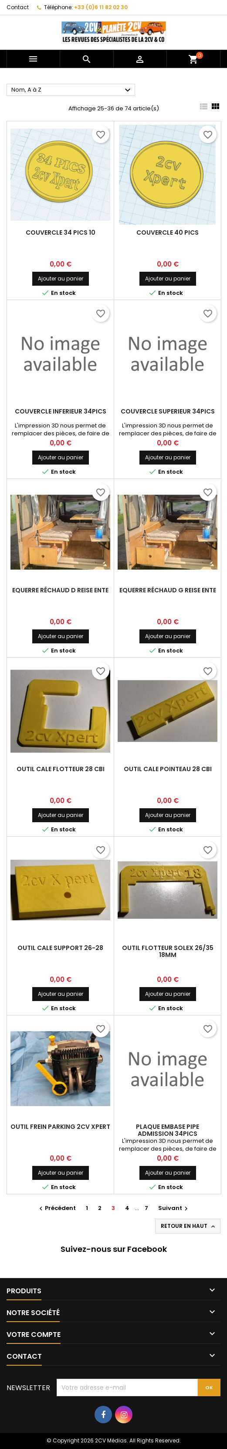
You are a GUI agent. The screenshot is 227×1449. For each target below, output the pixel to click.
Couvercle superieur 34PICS (168, 411)
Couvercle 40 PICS (167, 232)
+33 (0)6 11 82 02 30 (101, 7)
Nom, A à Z (72, 90)
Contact (18, 7)
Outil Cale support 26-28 (60, 947)
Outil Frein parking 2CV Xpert (60, 1126)
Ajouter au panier (60, 278)
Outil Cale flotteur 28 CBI (61, 769)
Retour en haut (189, 1226)
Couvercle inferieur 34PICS (60, 411)
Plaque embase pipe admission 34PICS (167, 1130)
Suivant (174, 1208)
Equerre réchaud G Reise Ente (167, 590)
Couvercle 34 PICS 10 (60, 232)
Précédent (56, 1208)
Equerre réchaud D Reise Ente (60, 590)
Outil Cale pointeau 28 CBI (168, 769)
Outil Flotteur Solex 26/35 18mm (167, 951)
